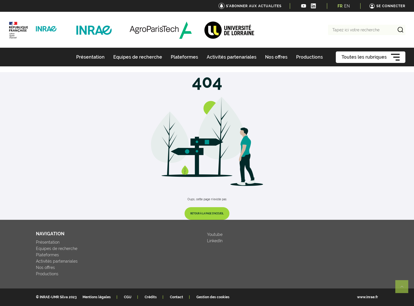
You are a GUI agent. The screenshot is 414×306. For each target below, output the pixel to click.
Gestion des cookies (212, 297)
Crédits (151, 297)
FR (340, 6)
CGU (127, 297)
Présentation (48, 242)
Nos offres (45, 267)
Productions (47, 274)
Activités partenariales (57, 261)
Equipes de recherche (56, 248)
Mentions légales (97, 297)
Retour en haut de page (404, 289)
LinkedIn (215, 240)
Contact (176, 297)
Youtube (215, 234)
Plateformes (47, 255)
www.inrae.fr (367, 297)
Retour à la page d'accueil (207, 213)
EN (347, 6)
